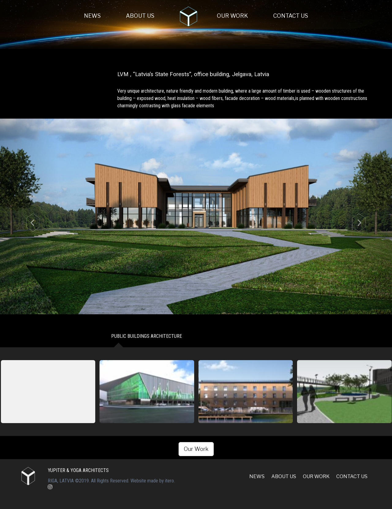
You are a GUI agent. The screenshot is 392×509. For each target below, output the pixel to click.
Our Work (232, 16)
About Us (140, 16)
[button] (29, 216)
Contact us (290, 16)
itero (169, 481)
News (92, 16)
